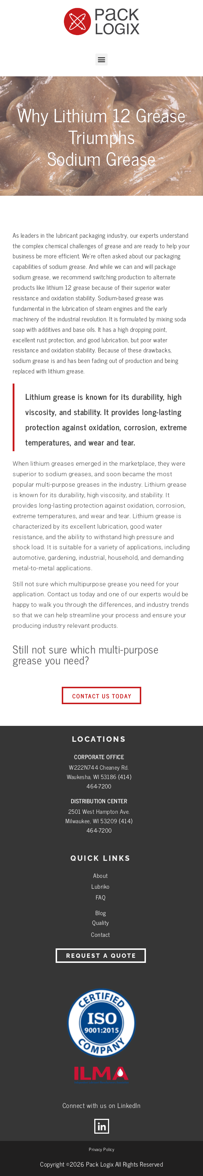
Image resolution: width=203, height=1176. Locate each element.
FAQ (101, 897)
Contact (100, 934)
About (100, 875)
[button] (101, 59)
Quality (100, 922)
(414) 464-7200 (108, 781)
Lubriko (100, 886)
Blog (100, 912)
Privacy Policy (101, 1149)
